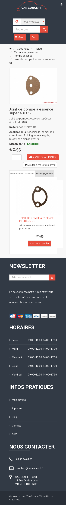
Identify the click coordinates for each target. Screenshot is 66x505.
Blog (13, 417)
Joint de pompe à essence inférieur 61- (36, 219)
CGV (13, 434)
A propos (15, 408)
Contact (15, 425)
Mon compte (17, 399)
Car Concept (32, 496)
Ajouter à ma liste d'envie (40, 164)
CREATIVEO (14, 499)
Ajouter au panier (42, 157)
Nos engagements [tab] (44, 173)
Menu (19, 37)
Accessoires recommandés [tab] (22, 173)
